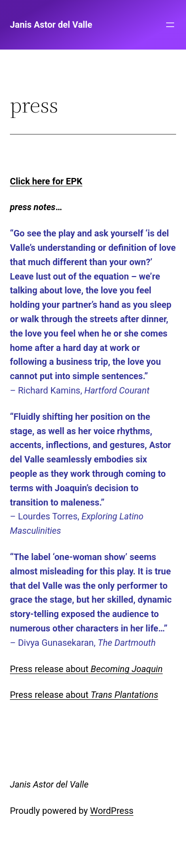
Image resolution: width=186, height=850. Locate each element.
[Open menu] (170, 25)
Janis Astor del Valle (51, 24)
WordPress (111, 810)
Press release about (86, 669)
